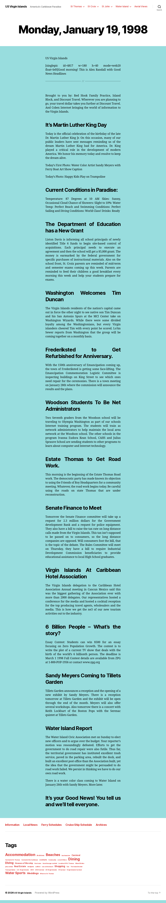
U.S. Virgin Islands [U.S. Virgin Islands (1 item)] (11, 873)
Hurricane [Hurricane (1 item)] (26, 867)
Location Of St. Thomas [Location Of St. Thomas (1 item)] (53, 867)
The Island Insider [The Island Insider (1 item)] (63, 870)
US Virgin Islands (17, 6)
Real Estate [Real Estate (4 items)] (10, 870)
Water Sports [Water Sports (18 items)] (14, 876)
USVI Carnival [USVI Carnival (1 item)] (26, 873)
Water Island (123, 6)
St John (108, 6)
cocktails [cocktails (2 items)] (41, 863)
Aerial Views (141, 6)
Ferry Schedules (56, 828)
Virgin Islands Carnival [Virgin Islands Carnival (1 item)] (60, 873)
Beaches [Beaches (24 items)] (51, 859)
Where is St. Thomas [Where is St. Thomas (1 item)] (44, 876)
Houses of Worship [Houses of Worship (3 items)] (13, 867)
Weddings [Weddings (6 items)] (31, 876)
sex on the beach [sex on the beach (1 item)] (36, 870)
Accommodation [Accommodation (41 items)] (19, 858)
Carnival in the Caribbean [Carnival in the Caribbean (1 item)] (29, 863)
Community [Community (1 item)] (50, 863)
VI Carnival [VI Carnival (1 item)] (48, 873)
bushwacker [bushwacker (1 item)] (63, 859)
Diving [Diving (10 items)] (81, 863)
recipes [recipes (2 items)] (20, 870)
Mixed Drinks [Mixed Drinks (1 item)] (66, 867)
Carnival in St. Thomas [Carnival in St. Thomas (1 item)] (12, 863)
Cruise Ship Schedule (87, 828)
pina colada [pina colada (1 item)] (75, 867)
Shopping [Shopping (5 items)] (48, 869)
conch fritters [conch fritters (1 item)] (59, 863)
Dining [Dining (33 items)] (70, 863)
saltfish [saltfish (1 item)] (27, 870)
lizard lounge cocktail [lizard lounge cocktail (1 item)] (37, 867)
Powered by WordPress (47, 895)
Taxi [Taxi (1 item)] (55, 870)
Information (13, 828)
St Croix (94, 6)
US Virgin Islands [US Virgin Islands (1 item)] (37, 873)
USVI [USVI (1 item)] (19, 873)
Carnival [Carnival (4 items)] (72, 859)
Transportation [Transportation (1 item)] (75, 870)
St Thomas (79, 6)
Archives (112, 828)
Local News (33, 828)
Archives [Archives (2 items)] (39, 859)
